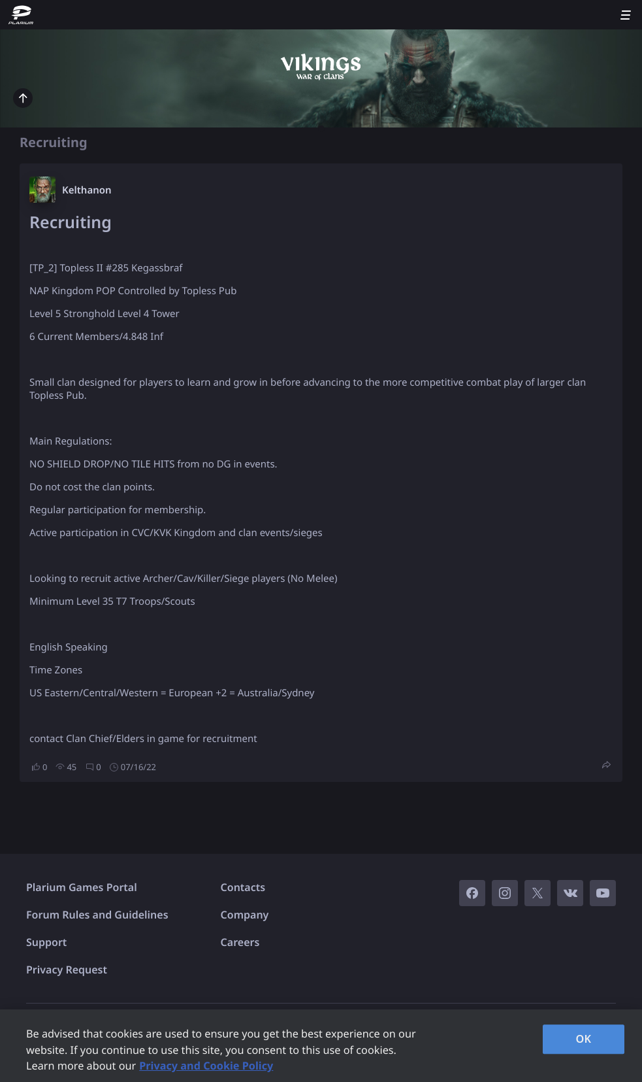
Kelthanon (87, 190)
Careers (240, 942)
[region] (321, 1045)
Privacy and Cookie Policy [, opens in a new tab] (206, 1065)
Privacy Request (66, 969)
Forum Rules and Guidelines (97, 914)
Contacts (243, 887)
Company (245, 914)
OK (583, 1039)
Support (46, 942)
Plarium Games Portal (81, 887)
